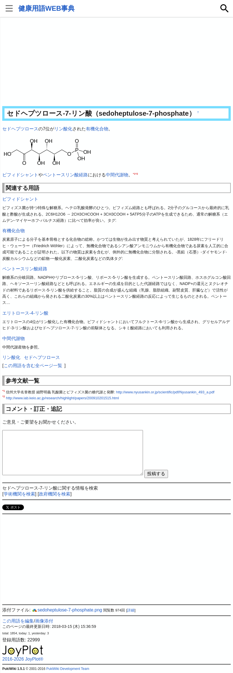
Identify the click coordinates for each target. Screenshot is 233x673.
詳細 (131, 610)
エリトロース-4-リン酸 (25, 313)
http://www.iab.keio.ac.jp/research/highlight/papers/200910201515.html (62, 398)
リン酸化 (63, 128)
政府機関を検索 (54, 494)
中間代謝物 (117, 174)
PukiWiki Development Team (67, 669)
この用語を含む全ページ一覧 (33, 365)
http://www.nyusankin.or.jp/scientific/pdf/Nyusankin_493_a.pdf (165, 392)
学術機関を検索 (19, 494)
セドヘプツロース (20, 128)
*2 (136, 173)
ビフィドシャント (20, 174)
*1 (134, 173)
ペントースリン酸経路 (65, 174)
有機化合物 (97, 128)
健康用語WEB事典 (46, 8)
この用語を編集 (18, 621)
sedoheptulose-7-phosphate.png (67, 610)
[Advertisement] (117, 62)
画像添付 (44, 621)
